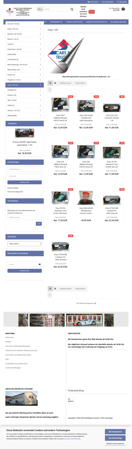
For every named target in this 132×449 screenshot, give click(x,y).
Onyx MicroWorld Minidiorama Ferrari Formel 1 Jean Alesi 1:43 (86, 211)
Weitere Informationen (115, 444)
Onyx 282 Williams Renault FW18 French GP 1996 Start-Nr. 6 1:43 (86, 164)
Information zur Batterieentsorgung (18, 355)
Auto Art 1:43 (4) (13, 24)
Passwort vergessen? (15, 192)
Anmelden (24, 182)
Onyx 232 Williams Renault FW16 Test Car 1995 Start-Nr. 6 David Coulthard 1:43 (60, 164)
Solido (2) (10, 105)
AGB (7, 359)
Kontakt (8, 342)
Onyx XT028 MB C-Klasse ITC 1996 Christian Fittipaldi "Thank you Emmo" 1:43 (60, 257)
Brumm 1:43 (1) (13, 39)
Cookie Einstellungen (13, 368)
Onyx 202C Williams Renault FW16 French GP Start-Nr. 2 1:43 (60, 118)
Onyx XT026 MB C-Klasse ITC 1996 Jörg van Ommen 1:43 (111, 211)
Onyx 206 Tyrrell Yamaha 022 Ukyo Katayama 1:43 (86, 118)
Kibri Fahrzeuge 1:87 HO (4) (17, 65)
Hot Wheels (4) (12, 59)
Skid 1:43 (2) (12, 100)
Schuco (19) (11, 95)
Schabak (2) (11, 90)
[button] (93, 2)
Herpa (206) (11, 54)
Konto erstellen (12, 188)
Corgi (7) (10, 44)
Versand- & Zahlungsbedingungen (17, 346)
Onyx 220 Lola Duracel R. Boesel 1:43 (112, 118)
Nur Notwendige (115, 438)
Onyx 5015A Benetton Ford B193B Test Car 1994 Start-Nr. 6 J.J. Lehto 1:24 (111, 164)
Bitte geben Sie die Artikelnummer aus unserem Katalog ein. (21, 212)
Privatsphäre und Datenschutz (16, 364)
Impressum (9, 337)
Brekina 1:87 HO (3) (14, 34)
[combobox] (65, 83)
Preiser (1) (11, 75)
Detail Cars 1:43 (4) (14, 49)
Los (38, 224)
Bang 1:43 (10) (12, 29)
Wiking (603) (12, 116)
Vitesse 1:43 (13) (13, 110)
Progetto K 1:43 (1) (14, 80)
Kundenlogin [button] (107, 2)
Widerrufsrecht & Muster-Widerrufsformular (21, 350)
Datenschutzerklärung (72, 439)
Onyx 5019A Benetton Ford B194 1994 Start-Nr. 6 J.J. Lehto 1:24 (60, 211)
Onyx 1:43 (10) (12, 85)
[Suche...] (40, 9)
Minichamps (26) (13, 70)
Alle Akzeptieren (115, 432)
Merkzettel (122, 2)
